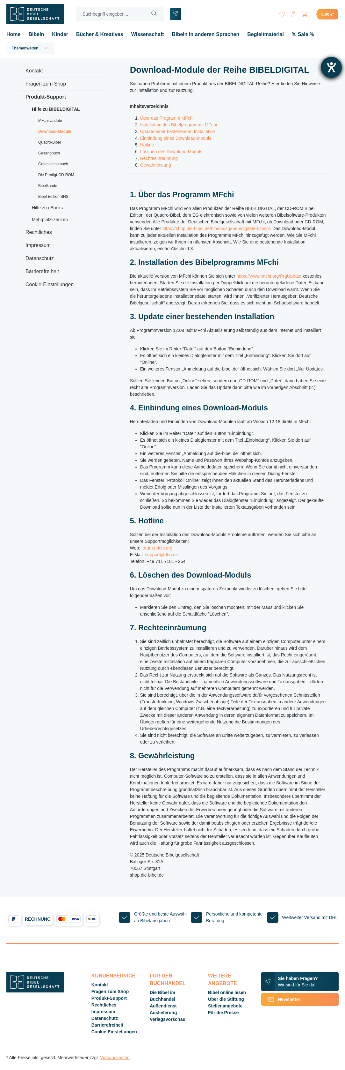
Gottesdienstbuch (53, 164)
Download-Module (54, 131)
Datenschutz (39, 258)
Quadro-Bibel (49, 142)
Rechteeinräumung (159, 158)
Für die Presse (223, 1012)
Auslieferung (163, 1012)
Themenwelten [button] (30, 48)
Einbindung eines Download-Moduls (175, 138)
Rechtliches (38, 232)
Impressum (38, 245)
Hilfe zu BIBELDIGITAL (56, 109)
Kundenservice (113, 975)
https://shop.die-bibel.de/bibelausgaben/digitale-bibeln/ (216, 228)
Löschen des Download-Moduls (171, 151)
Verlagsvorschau (167, 1019)
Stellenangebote (225, 1005)
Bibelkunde (47, 185)
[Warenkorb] (320, 14)
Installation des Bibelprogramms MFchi (178, 124)
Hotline (147, 144)
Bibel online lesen (227, 992)
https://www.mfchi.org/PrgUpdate (268, 276)
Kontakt (34, 70)
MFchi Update (50, 120)
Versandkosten (115, 1057)
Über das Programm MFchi (167, 118)
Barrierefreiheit (42, 271)
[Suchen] (154, 14)
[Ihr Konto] (293, 13)
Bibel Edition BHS (53, 196)
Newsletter (280, 999)
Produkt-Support (45, 97)
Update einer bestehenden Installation (177, 131)
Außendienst (163, 1005)
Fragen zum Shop (45, 83)
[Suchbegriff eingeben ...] (110, 14)
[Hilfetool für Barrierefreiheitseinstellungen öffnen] (331, 67)
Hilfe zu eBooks (47, 207)
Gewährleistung (155, 165)
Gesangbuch (49, 153)
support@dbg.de (161, 554)
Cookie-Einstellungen (49, 284)
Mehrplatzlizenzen (50, 219)
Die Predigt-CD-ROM (56, 175)
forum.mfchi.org (156, 547)
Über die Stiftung (226, 999)
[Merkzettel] (282, 13)
